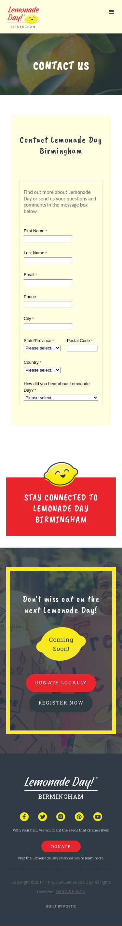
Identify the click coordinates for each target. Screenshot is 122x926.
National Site (69, 858)
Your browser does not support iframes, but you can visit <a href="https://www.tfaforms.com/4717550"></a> (61, 291)
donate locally (61, 682)
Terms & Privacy (70, 891)
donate (61, 846)
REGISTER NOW (61, 702)
